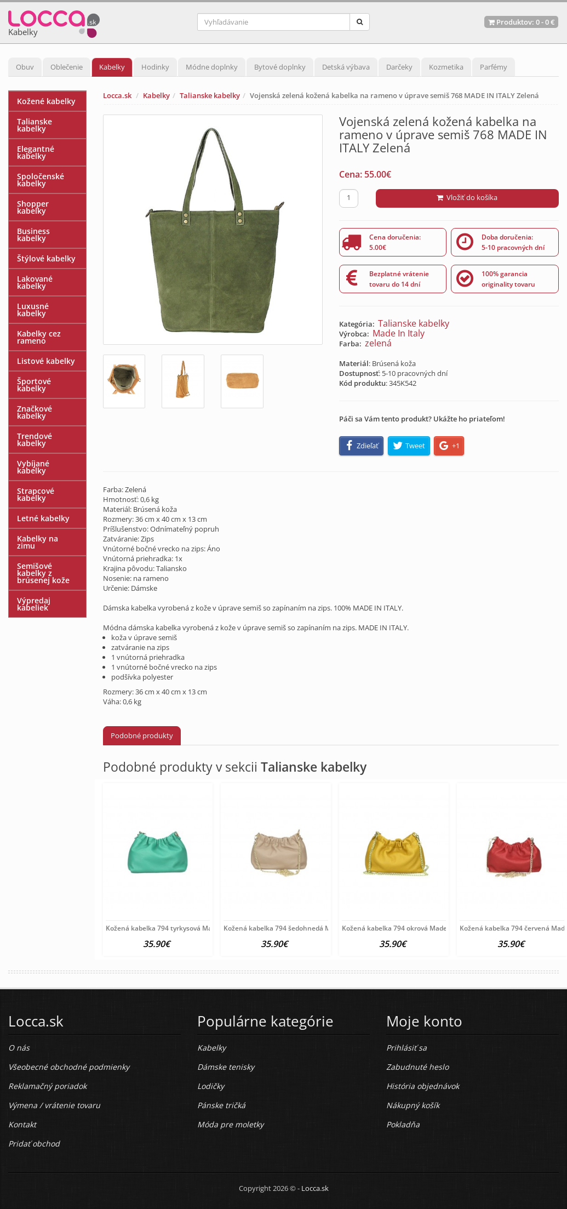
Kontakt (22, 1124)
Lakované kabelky (35, 282)
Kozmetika (446, 67)
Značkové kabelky (34, 412)
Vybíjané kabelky (33, 467)
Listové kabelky (46, 361)
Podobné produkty (142, 735)
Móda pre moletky (230, 1124)
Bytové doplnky (280, 67)
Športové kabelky (34, 385)
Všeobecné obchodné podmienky (68, 1067)
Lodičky (210, 1086)
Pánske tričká (221, 1105)
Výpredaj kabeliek (33, 604)
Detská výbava (346, 67)
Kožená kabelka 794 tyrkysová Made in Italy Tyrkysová (191, 928)
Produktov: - (521, 22)
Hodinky (155, 67)
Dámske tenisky (225, 1067)
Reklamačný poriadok (47, 1086)
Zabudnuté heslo (417, 1067)
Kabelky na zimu (37, 542)
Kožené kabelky (46, 101)
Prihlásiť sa (406, 1047)
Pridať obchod (34, 1143)
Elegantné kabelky (35, 152)
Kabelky (112, 67)
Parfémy (493, 67)
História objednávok (422, 1086)
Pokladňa (403, 1124)
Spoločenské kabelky (40, 180)
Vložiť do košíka (467, 197)
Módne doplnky (212, 67)
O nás (19, 1047)
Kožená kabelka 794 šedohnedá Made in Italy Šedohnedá (313, 928)
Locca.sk (117, 95)
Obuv (25, 67)
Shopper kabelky (33, 207)
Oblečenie (66, 67)
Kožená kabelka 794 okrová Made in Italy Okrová (418, 928)
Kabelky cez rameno (39, 337)
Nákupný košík (412, 1105)
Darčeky (399, 67)
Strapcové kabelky (35, 494)
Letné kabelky (43, 518)
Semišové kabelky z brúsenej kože (43, 573)
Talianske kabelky (210, 95)
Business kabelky (33, 234)
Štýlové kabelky (46, 258)
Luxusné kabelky (33, 309)
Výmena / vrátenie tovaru (54, 1105)
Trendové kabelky (34, 439)
